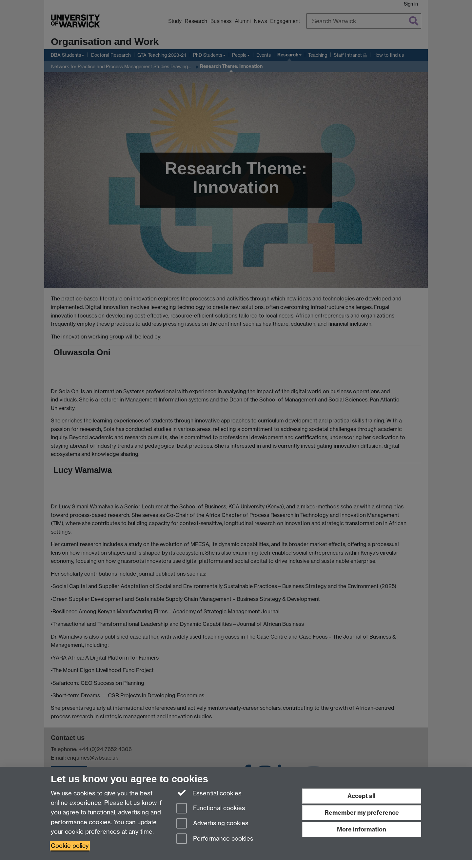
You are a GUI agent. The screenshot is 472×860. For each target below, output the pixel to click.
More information (361, 829)
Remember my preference (361, 812)
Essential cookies (209, 792)
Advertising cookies (212, 824)
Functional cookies (210, 809)
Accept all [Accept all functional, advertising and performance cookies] (361, 796)
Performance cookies (214, 839)
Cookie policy (70, 846)
